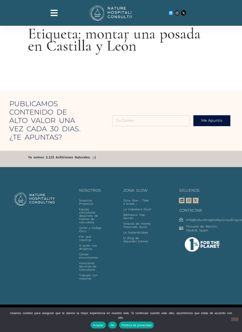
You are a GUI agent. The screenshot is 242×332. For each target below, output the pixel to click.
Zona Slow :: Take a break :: (136, 202)
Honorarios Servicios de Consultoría (87, 266)
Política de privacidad (136, 325)
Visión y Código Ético (90, 229)
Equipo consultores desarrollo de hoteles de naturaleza (88, 215)
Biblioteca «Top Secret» (134, 216)
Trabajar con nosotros (88, 276)
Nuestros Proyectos (86, 202)
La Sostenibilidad (135, 232)
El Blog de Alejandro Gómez (135, 239)
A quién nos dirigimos (88, 247)
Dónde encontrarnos (88, 256)
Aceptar (98, 325)
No (112, 325)
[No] (235, 319)
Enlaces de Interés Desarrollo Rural (137, 225)
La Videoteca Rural (137, 209)
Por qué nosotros (85, 238)
